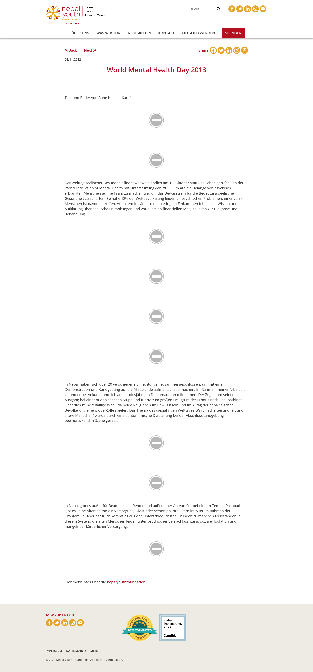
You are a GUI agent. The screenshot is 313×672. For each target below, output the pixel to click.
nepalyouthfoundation (126, 582)
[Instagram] (236, 50)
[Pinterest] (244, 50)
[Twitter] (221, 50)
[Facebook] (213, 50)
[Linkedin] (228, 50)
